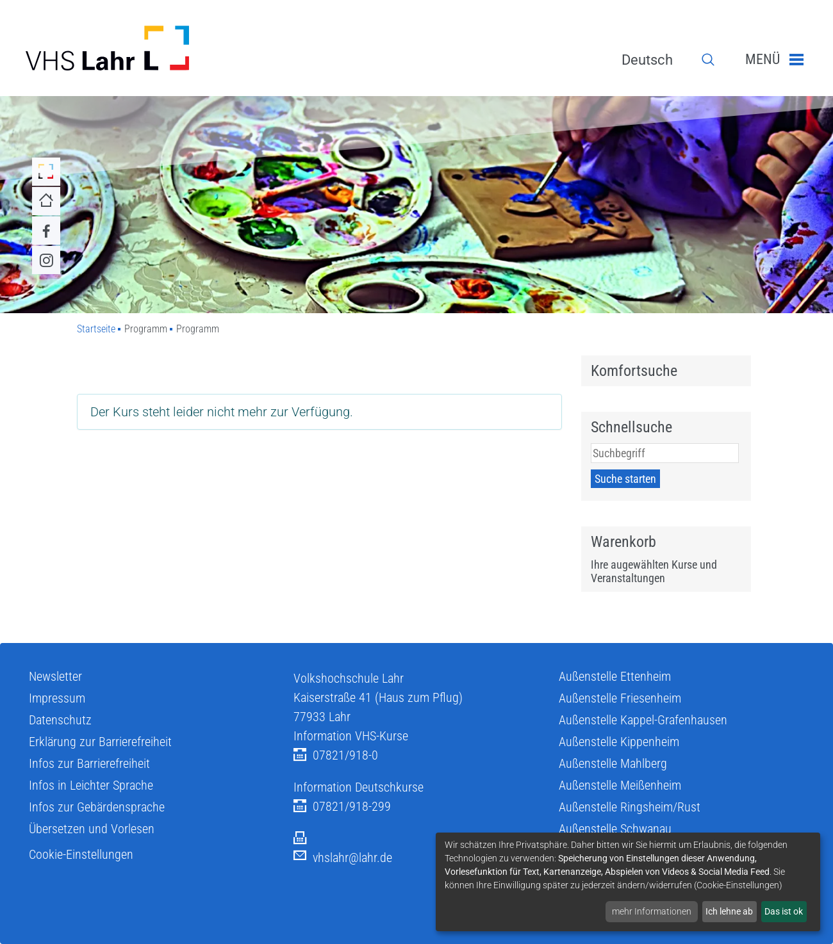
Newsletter (55, 676)
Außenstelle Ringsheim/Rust (629, 807)
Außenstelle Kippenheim (619, 741)
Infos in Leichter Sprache (91, 785)
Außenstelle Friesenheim (620, 698)
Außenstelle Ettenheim (615, 676)
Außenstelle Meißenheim (620, 785)
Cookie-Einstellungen (81, 854)
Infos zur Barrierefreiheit (89, 763)
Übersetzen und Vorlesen (91, 828)
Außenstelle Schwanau (615, 828)
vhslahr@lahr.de (342, 858)
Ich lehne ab (729, 911)
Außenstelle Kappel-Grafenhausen (643, 720)
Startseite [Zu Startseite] (96, 329)
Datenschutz (60, 720)
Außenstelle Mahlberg (613, 763)
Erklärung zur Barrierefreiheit (100, 741)
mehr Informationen (651, 911)
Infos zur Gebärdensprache (97, 807)
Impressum (57, 698)
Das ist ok (783, 911)
